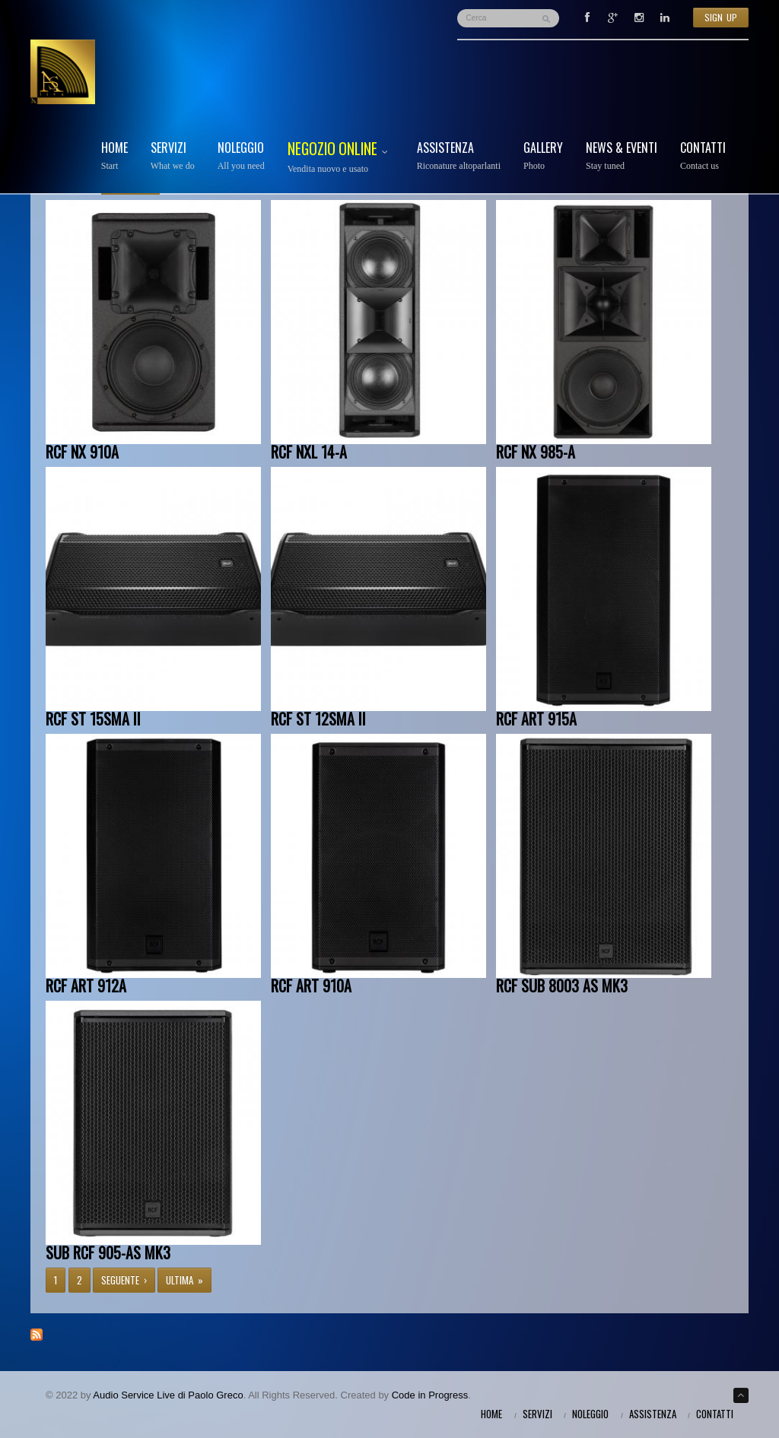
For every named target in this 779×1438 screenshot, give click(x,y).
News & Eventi (621, 156)
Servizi (173, 156)
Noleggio (241, 156)
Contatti (703, 156)
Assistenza (459, 156)
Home (114, 156)
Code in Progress (430, 1395)
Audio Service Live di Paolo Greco (168, 1395)
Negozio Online (341, 157)
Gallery (543, 156)
